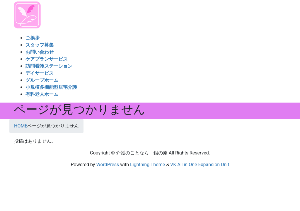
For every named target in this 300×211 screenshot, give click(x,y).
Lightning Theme (147, 164)
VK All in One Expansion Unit (199, 164)
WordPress (107, 164)
